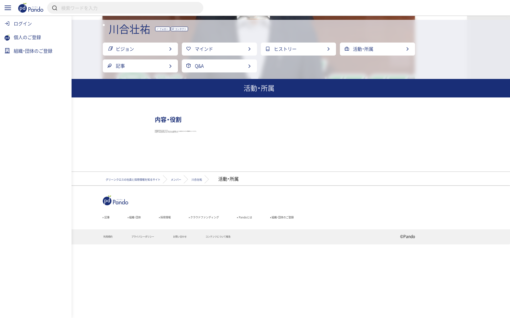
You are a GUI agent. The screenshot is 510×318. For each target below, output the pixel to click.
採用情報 (215, 287)
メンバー (262, 246)
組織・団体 (175, 287)
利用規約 (143, 310)
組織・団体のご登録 (378, 287)
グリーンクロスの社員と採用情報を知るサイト (187, 246)
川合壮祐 (298, 246)
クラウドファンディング (270, 287)
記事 (140, 287)
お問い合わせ (240, 310)
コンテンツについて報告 (292, 310)
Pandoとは (327, 287)
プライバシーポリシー (189, 310)
